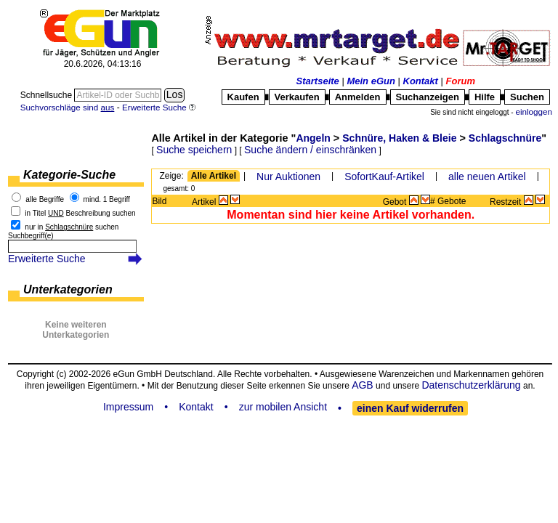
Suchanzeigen (427, 97)
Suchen (527, 97)
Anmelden (358, 97)
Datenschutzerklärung (470, 385)
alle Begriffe (44, 199)
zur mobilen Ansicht (283, 407)
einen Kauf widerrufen (410, 408)
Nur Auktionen (288, 176)
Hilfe (484, 97)
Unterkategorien (68, 289)
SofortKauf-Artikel (384, 176)
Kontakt (420, 81)
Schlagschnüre (505, 138)
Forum (460, 81)
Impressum (128, 407)
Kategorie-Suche (69, 175)
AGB (362, 385)
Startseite (317, 81)
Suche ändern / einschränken (310, 149)
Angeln (313, 138)
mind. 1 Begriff (107, 199)
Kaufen (243, 97)
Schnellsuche (47, 95)
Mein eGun (371, 81)
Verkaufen (297, 97)
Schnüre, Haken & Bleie (399, 138)
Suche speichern (194, 149)
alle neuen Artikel (487, 176)
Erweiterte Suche (47, 258)
